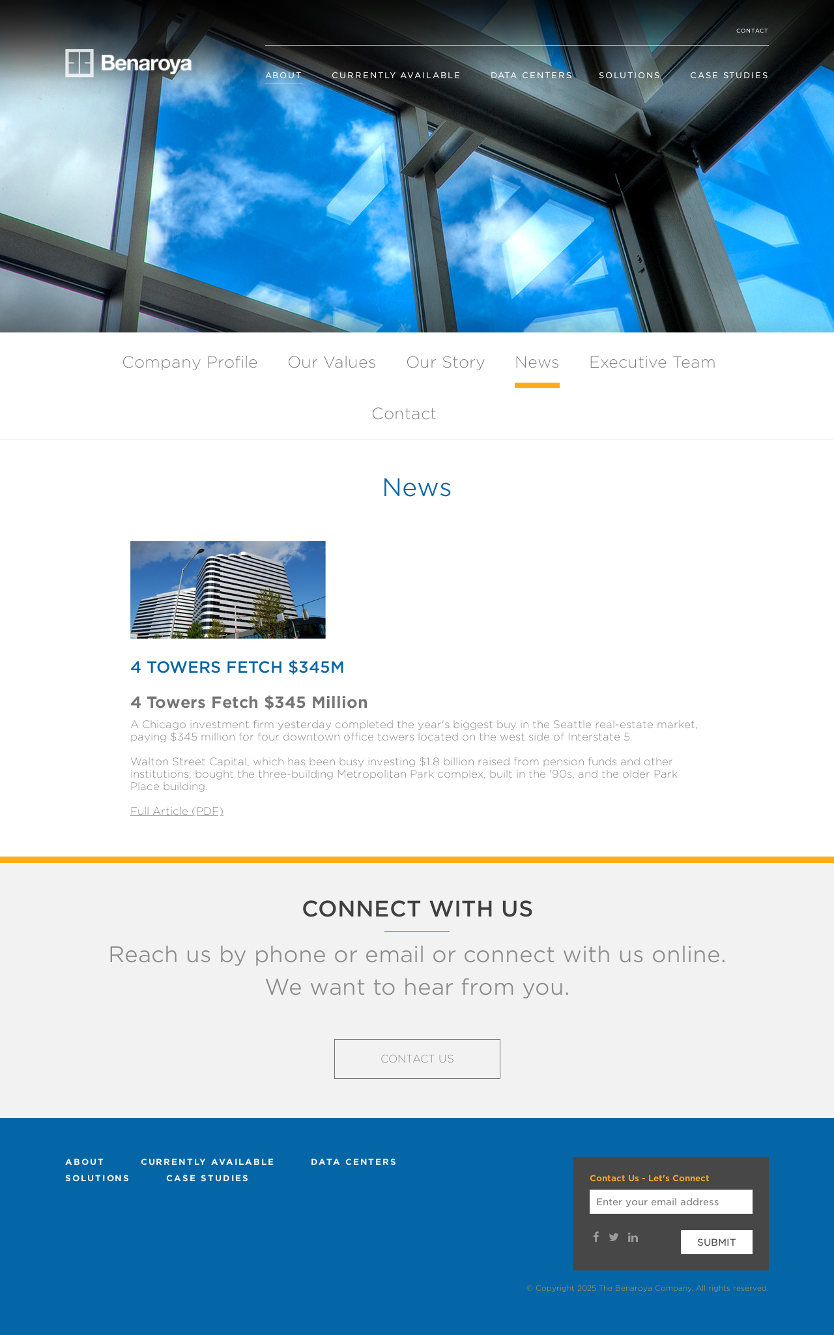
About (284, 75)
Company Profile (190, 362)
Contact (752, 30)
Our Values (332, 362)
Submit (716, 1242)
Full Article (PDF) (176, 811)
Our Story (445, 362)
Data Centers (532, 75)
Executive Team (652, 362)
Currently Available (396, 75)
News (537, 362)
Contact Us (417, 1059)
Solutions (630, 75)
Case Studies (729, 75)
